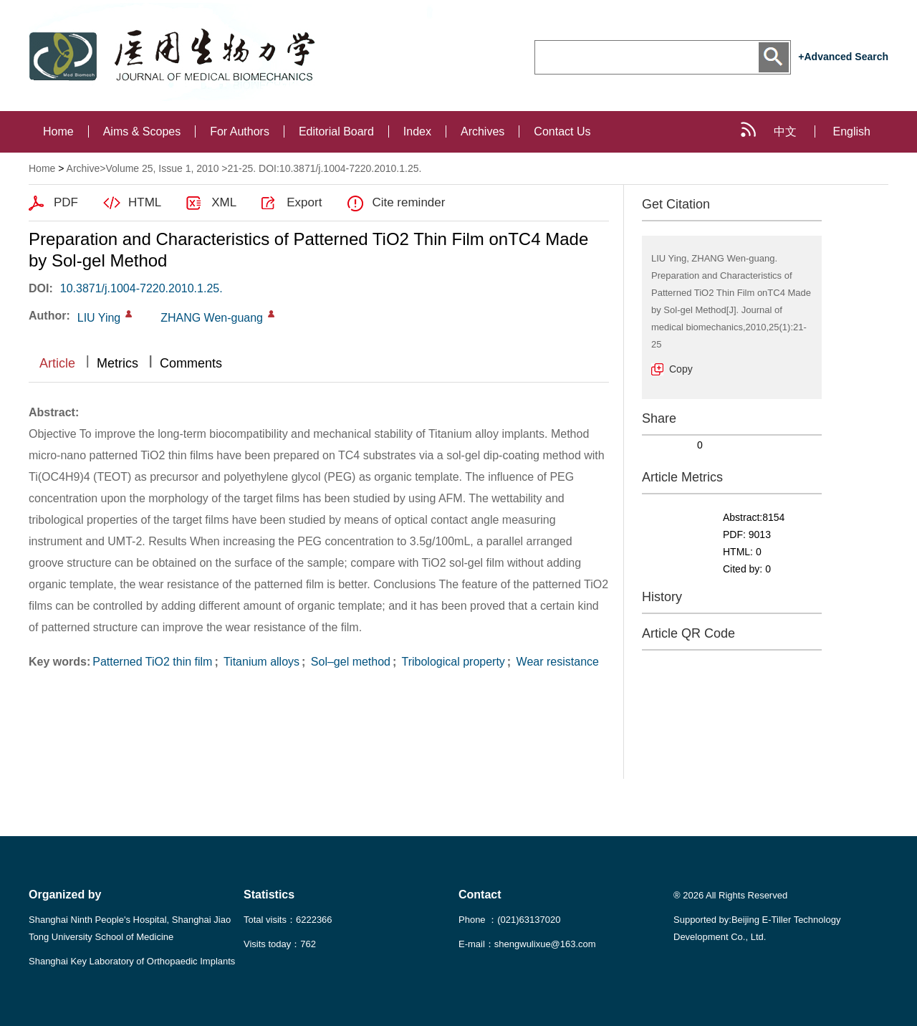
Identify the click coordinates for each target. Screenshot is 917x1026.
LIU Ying (98, 318)
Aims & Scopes (142, 131)
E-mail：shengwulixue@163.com (527, 944)
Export (304, 202)
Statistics (269, 894)
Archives (482, 131)
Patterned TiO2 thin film (152, 662)
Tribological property (451, 662)
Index (417, 131)
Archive (83, 168)
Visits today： (280, 944)
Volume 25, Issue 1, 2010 (162, 168)
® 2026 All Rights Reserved (730, 895)
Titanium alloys (260, 662)
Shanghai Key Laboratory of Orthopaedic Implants (132, 961)
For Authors (239, 131)
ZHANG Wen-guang (211, 318)
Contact (479, 894)
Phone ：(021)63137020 (509, 919)
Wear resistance (556, 662)
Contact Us (562, 131)
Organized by (65, 894)
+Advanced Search (843, 56)
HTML (144, 202)
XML (223, 202)
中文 (785, 131)
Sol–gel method (348, 662)
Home (58, 131)
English (851, 131)
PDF (66, 202)
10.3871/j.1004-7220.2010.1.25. (141, 288)
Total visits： (288, 919)
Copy (681, 369)
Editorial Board (336, 131)
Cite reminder (408, 202)
